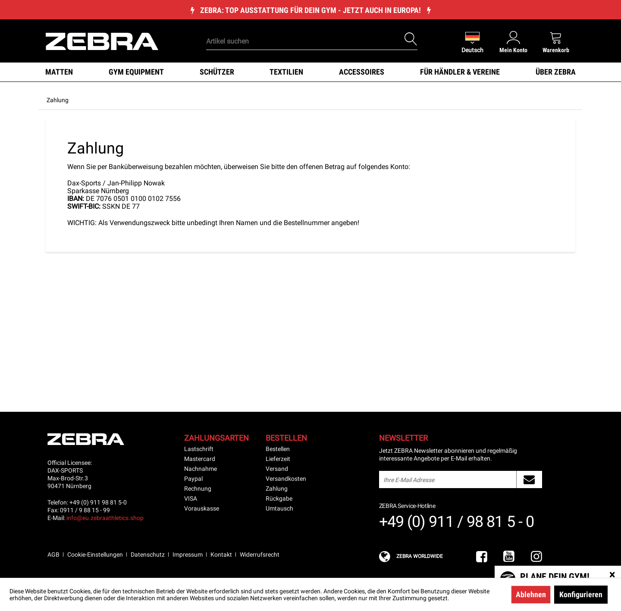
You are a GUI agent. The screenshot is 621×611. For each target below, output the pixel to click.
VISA (190, 498)
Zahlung (277, 488)
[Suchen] (411, 39)
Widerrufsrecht (259, 554)
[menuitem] (297, 28)
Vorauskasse (201, 508)
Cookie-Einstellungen (95, 554)
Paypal (193, 478)
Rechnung (197, 488)
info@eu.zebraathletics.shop (105, 517)
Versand (277, 468)
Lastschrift (198, 448)
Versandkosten (286, 478)
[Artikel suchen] (311, 41)
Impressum (187, 554)
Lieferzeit (278, 458)
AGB (53, 554)
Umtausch (279, 508)
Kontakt (221, 554)
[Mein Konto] (513, 41)
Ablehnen (531, 594)
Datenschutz (148, 554)
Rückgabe (279, 498)
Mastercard (199, 458)
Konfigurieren (580, 594)
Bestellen (278, 448)
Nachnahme (200, 468)
